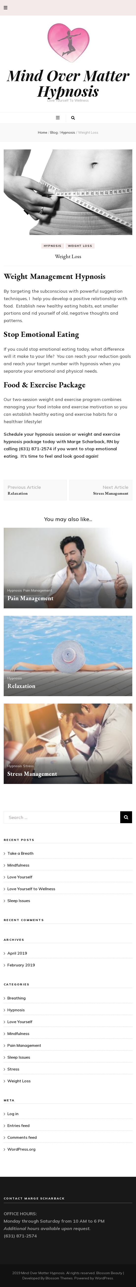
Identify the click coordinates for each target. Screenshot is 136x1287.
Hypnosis (53, 246)
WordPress (104, 1278)
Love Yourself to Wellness (31, 888)
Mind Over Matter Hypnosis (68, 82)
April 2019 (17, 953)
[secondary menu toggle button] (5, 7)
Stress (28, 766)
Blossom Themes (59, 1278)
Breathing (16, 998)
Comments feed (22, 1137)
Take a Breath (20, 853)
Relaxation (21, 686)
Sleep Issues (18, 900)
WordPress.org (21, 1149)
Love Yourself (19, 876)
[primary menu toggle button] (58, 117)
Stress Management (32, 774)
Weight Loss (80, 246)
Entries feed (18, 1125)
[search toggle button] (73, 118)
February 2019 (21, 964)
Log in (12, 1113)
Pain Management (37, 590)
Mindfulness (18, 865)
